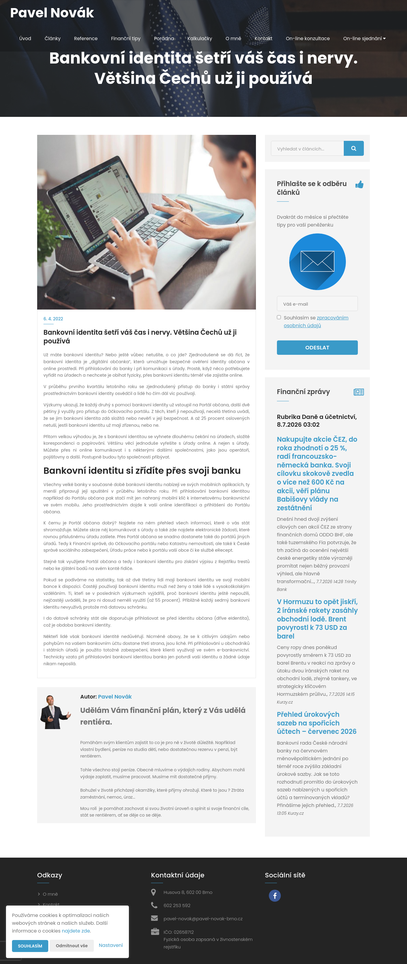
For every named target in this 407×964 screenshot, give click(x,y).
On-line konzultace (310, 38)
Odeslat (317, 347)
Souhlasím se (300, 317)
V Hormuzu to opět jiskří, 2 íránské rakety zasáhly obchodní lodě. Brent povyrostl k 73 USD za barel (317, 619)
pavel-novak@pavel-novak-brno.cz (203, 918)
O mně (235, 38)
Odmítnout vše (72, 946)
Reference (85, 38)
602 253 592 (177, 905)
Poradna (164, 38)
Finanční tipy (126, 38)
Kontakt (266, 38)
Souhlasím (30, 946)
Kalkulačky (201, 38)
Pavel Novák (115, 696)
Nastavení (111, 945)
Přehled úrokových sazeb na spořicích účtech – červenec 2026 (317, 723)
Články (51, 38)
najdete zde (76, 930)
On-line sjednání (39, 64)
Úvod (23, 38)
